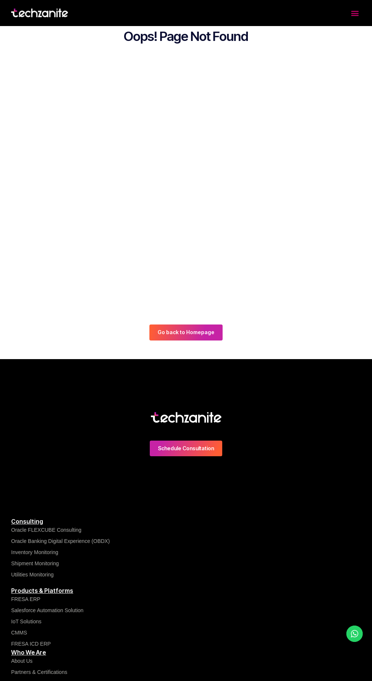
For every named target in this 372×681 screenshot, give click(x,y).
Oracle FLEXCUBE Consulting (47, 530)
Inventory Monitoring (34, 552)
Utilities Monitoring (32, 575)
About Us (22, 661)
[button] (355, 13)
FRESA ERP (26, 599)
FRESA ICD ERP (31, 644)
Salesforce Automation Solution (47, 610)
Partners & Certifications (39, 672)
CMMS (19, 633)
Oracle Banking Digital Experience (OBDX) (60, 541)
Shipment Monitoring (35, 563)
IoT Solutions (26, 621)
